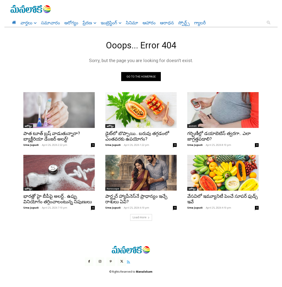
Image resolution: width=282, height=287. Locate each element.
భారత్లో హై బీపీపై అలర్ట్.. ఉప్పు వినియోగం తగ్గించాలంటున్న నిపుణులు (57, 199)
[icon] (128, 261)
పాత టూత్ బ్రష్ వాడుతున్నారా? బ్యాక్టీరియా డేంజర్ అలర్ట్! (51, 136)
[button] (268, 23)
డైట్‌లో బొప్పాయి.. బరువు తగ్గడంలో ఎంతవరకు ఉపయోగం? (137, 136)
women (193, 126)
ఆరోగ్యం (28, 126)
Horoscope (113, 188)
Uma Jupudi (31, 145)
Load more (141, 217)
